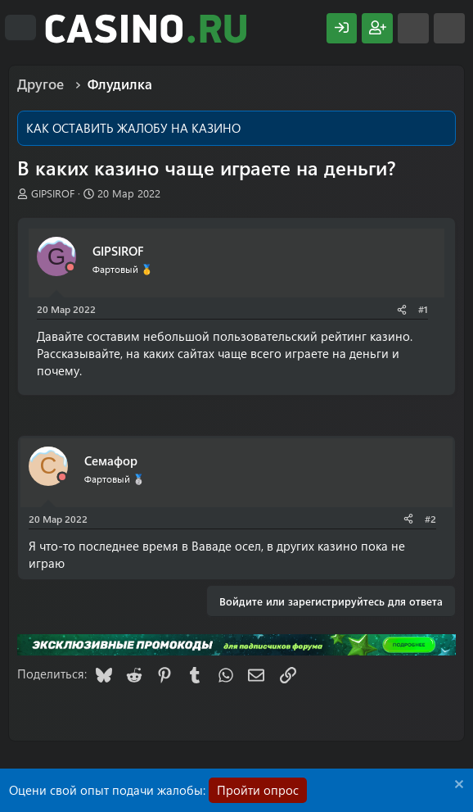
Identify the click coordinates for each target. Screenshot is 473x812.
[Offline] (70, 267)
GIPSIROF (52, 193)
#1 (423, 308)
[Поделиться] (401, 309)
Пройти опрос (258, 790)
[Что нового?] (413, 28)
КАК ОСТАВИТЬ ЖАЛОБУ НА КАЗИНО (133, 128)
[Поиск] (449, 28)
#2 (430, 518)
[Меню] (20, 28)
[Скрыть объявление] (457, 786)
